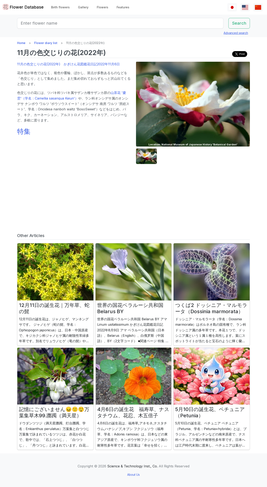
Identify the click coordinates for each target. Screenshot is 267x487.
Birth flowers (60, 7)
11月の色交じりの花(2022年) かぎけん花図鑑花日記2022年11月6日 (68, 64)
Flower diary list (45, 43)
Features (123, 7)
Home (21, 43)
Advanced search (236, 33)
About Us (133, 474)
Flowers (102, 7)
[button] (146, 156)
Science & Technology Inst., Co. (132, 466)
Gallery (83, 7)
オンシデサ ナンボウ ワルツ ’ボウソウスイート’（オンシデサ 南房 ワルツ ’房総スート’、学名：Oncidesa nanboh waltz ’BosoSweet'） (73, 103)
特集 (23, 131)
